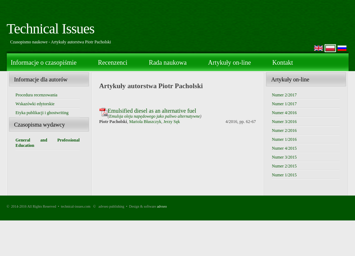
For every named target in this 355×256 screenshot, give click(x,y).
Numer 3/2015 (284, 157)
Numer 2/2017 (284, 94)
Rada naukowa (168, 62)
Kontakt (282, 62)
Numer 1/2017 (284, 103)
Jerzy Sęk (171, 121)
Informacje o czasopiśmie (44, 62)
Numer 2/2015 (284, 166)
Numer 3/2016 (284, 121)
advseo (162, 206)
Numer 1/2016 (284, 139)
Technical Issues (51, 29)
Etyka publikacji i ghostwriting (42, 112)
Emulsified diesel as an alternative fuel (152, 111)
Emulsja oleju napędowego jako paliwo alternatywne (154, 116)
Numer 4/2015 (284, 148)
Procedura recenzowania (37, 94)
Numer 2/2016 (284, 130)
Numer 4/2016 (284, 112)
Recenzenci (112, 62)
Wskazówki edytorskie (35, 103)
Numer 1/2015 (284, 174)
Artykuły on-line (229, 62)
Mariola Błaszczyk (145, 121)
